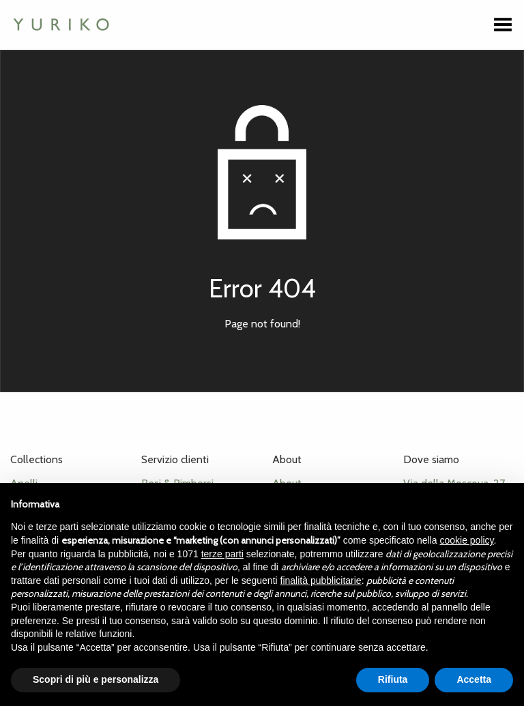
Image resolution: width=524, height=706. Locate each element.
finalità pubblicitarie (321, 580)
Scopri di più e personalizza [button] (95, 679)
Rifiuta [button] (393, 679)
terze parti (222, 553)
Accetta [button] (473, 679)
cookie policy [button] (466, 540)
